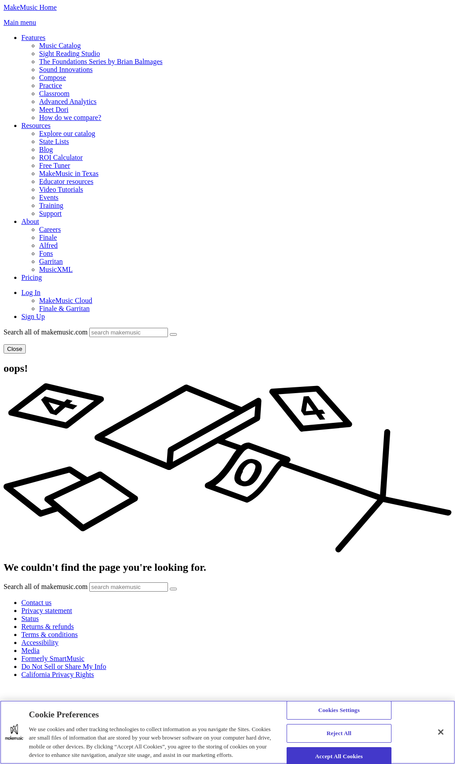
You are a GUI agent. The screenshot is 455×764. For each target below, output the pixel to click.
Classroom (54, 93)
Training (51, 205)
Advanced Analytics (67, 101)
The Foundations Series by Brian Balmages (101, 61)
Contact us (36, 602)
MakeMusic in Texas (69, 173)
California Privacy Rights (57, 674)
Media (30, 650)
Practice (50, 85)
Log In (30, 292)
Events (49, 197)
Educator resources (66, 181)
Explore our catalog (67, 133)
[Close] (441, 732)
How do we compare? (70, 117)
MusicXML (56, 269)
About (30, 221)
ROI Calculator (61, 157)
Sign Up (33, 316)
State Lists (54, 141)
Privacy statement (46, 610)
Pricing (31, 277)
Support (50, 213)
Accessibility (40, 642)
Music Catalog (60, 45)
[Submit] (173, 334)
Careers (50, 229)
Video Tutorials (61, 189)
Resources (36, 125)
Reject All (339, 733)
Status (30, 618)
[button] (20, 22)
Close (14, 349)
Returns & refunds (47, 626)
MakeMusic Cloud (65, 300)
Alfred (48, 245)
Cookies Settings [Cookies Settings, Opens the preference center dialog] (338, 710)
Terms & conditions (49, 634)
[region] (227, 732)
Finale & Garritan (64, 308)
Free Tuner (54, 165)
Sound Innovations (65, 69)
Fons (46, 253)
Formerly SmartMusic (52, 658)
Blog (46, 149)
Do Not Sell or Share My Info (63, 666)
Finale (48, 237)
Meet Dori (53, 109)
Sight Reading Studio (69, 53)
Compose (52, 77)
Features (33, 37)
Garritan (51, 261)
